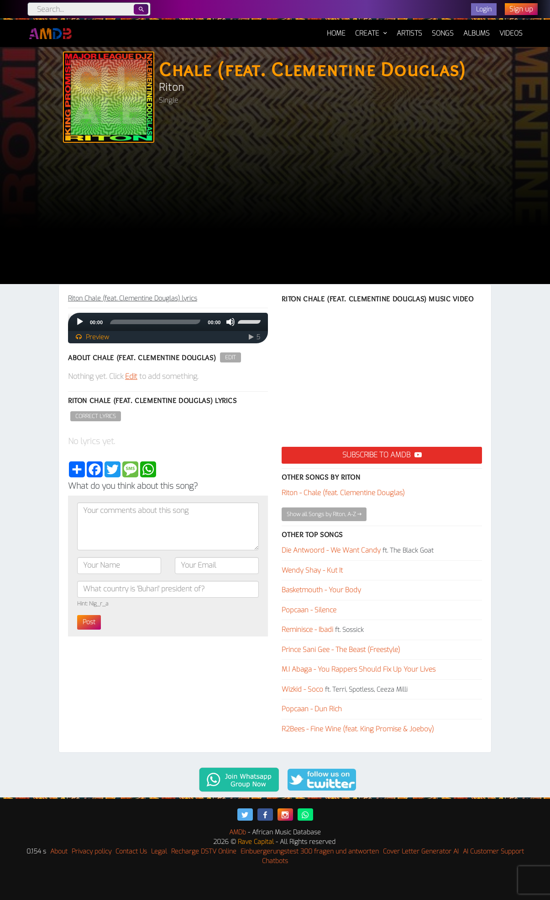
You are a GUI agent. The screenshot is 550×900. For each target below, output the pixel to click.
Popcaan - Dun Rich (312, 709)
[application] (168, 322)
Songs (443, 33)
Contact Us (131, 851)
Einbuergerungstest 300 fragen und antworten (310, 851)
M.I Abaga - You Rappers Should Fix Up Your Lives (358, 669)
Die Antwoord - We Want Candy (331, 550)
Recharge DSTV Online (203, 851)
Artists (409, 33)
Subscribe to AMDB (382, 455)
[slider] (155, 322)
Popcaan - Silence (309, 610)
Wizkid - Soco (302, 689)
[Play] (79, 321)
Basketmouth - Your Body (321, 590)
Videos (511, 33)
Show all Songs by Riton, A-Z (324, 514)
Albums (476, 33)
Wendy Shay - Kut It (312, 570)
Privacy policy (91, 851)
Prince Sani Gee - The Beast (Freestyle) (341, 649)
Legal (159, 851)
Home (336, 29)
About (59, 851)
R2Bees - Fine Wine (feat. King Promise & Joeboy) (358, 729)
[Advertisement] (275, 215)
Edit (230, 357)
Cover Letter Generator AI (421, 851)
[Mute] (230, 321)
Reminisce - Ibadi (307, 629)
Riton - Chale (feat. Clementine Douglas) (343, 492)
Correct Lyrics (95, 416)
